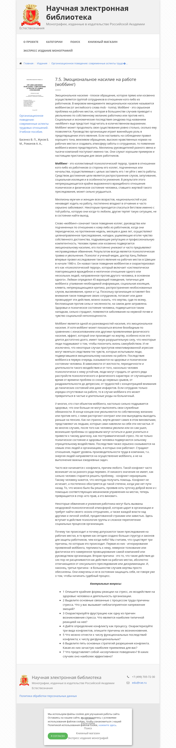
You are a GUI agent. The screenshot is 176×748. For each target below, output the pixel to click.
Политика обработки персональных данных (48, 696)
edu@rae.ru (139, 683)
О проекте (30, 42)
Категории (54, 42)
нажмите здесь (107, 725)
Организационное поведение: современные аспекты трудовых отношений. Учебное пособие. (34, 123)
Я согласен (58, 736)
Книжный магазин (103, 42)
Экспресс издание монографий (48, 50)
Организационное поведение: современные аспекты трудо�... (89, 63)
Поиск (75, 42)
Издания (42, 63)
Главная (29, 63)
